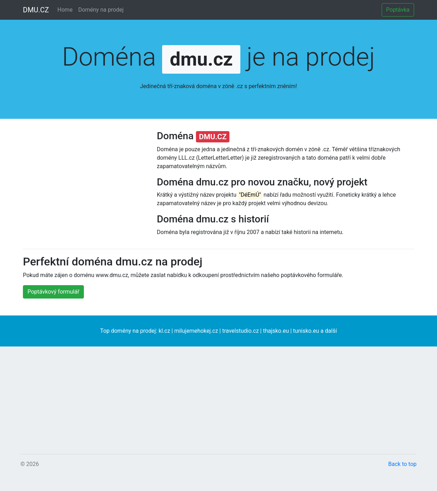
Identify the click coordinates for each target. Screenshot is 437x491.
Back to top (402, 464)
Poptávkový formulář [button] (53, 291)
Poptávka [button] (398, 9)
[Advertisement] (84, 194)
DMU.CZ (36, 10)
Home (65, 9)
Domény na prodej (101, 9)
